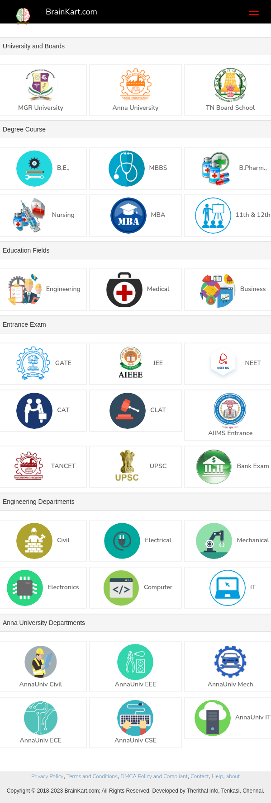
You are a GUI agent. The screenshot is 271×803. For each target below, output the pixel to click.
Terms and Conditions (92, 776)
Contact (199, 776)
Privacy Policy (47, 776)
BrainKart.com (71, 11)
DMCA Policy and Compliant (154, 776)
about (233, 776)
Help (217, 776)
